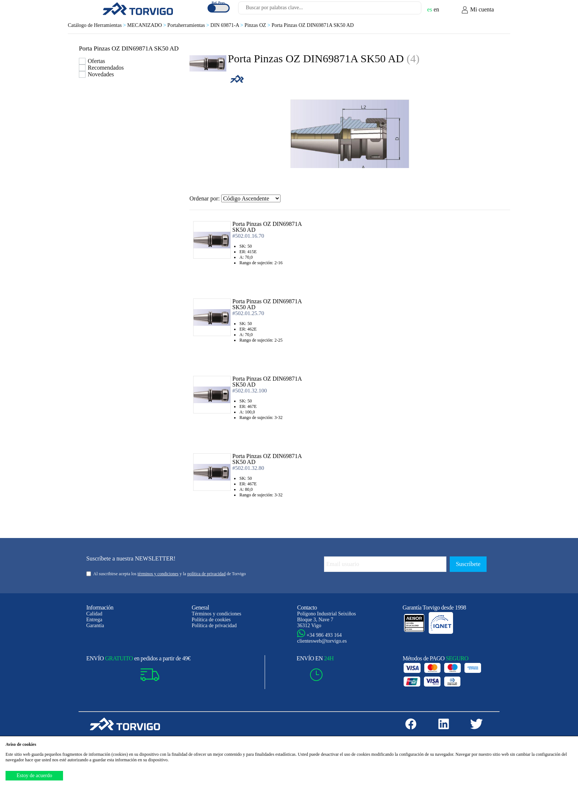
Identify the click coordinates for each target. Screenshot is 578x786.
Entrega (94, 619)
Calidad (94, 613)
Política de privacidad (214, 625)
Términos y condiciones (216, 613)
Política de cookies (211, 619)
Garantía (95, 625)
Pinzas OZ (258, 25)
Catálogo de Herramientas (97, 25)
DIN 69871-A (227, 25)
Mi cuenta (477, 10)
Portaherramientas (188, 25)
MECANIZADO (147, 25)
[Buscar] (407, 9)
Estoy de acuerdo (34, 775)
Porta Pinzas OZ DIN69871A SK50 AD (313, 25)
